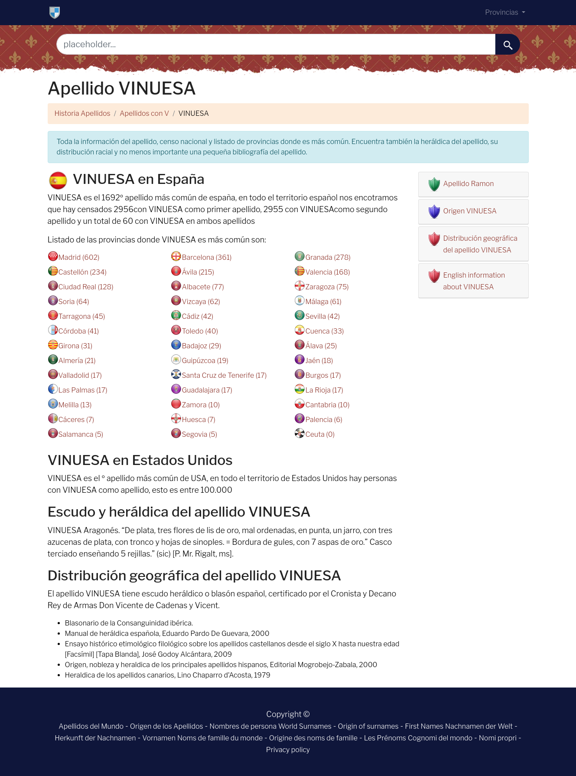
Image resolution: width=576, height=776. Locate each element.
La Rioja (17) (324, 390)
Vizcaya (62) (201, 302)
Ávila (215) (198, 272)
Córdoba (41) (79, 331)
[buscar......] (507, 44)
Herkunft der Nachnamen (95, 738)
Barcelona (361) (206, 257)
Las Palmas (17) (83, 390)
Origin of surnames (368, 726)
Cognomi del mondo (440, 738)
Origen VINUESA (470, 211)
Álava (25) (321, 346)
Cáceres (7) (76, 420)
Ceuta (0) (320, 434)
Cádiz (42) (197, 316)
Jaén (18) (319, 361)
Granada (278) (328, 257)
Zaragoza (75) (326, 287)
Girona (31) (76, 346)
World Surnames (305, 726)
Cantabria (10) (327, 405)
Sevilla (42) (322, 316)
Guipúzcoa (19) (205, 361)
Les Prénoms (385, 738)
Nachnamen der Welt (479, 726)
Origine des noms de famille (313, 738)
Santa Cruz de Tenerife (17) (224, 375)
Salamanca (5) (81, 434)
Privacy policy (288, 750)
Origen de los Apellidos (166, 726)
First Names (424, 726)
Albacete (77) (203, 287)
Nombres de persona (243, 726)
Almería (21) (77, 361)
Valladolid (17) (80, 375)
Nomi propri (498, 738)
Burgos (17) (323, 375)
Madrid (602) (79, 257)
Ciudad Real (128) (86, 287)
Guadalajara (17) (207, 390)
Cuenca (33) (324, 331)
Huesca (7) (198, 420)
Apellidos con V (144, 113)
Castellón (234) (83, 272)
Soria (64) (74, 302)
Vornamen (159, 738)
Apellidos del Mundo (91, 726)
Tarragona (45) (82, 316)
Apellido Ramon (468, 184)
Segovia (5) (199, 434)
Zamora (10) (201, 405)
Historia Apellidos (83, 113)
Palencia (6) (323, 420)
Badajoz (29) (201, 346)
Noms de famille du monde (220, 738)
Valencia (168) (327, 272)
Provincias (502, 12)
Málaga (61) (323, 302)
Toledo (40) (200, 331)
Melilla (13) (75, 405)
